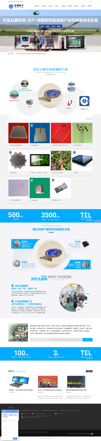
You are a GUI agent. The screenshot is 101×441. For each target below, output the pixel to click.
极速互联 (89, 433)
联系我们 (11, 407)
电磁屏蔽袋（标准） (57, 200)
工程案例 (29, 432)
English (91, 1)
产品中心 (25, 432)
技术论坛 (37, 432)
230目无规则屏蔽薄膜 (15, 200)
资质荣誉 (33, 432)
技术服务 (41, 432)
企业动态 (21, 432)
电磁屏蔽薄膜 (34, 200)
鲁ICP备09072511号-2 (77, 433)
